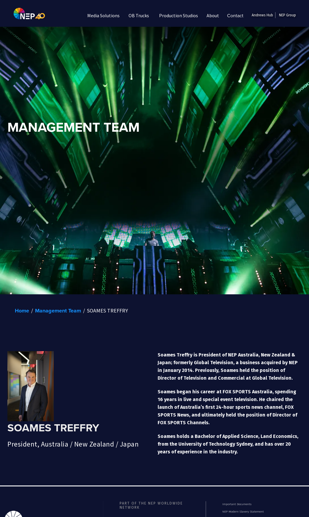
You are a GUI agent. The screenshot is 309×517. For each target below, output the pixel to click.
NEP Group (287, 15)
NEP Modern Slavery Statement (243, 511)
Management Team (58, 311)
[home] (25, 15)
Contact (235, 15)
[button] (104, 15)
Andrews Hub (262, 15)
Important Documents (236, 504)
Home (22, 311)
